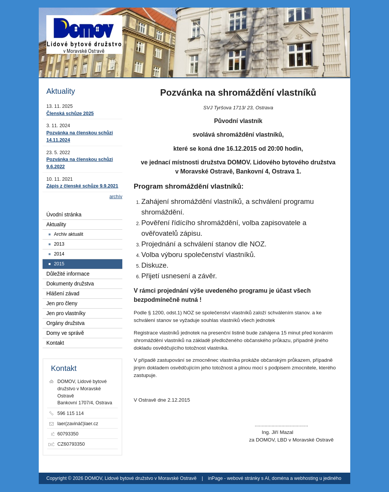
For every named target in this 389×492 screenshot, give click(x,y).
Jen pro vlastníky (65, 313)
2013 (59, 244)
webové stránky (243, 478)
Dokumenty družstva (70, 284)
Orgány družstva (65, 323)
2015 (59, 263)
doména (280, 478)
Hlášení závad (62, 293)
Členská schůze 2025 (70, 113)
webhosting (306, 478)
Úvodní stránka (63, 215)
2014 (59, 254)
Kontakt (55, 343)
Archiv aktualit (68, 234)
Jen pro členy (61, 303)
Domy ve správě (65, 333)
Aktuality (56, 224)
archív (115, 196)
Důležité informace (68, 274)
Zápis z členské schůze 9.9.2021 (82, 186)
